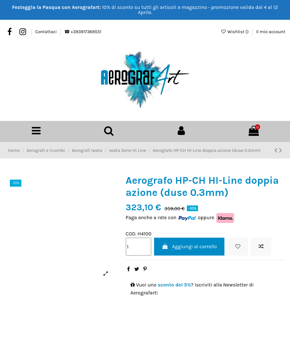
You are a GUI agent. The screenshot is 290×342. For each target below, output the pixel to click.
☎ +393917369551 (82, 31)
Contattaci (46, 31)
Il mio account (270, 31)
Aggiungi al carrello (189, 246)
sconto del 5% (174, 284)
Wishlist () (235, 31)
